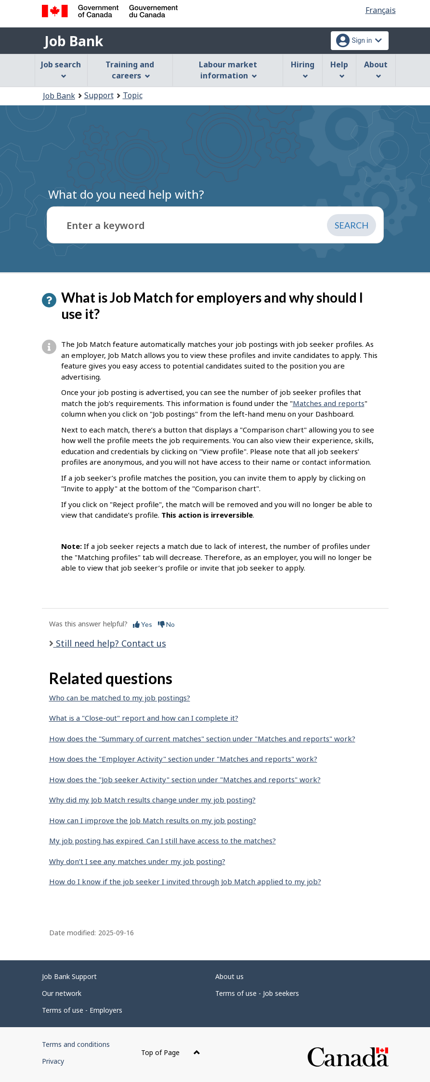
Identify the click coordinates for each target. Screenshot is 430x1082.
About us (229, 976)
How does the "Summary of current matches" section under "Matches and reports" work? (202, 738)
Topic (133, 95)
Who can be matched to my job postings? (119, 697)
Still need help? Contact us (109, 643)
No (166, 624)
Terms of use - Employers (82, 1010)
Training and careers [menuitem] (129, 70)
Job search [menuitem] (61, 69)
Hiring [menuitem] (302, 69)
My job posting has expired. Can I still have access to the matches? (162, 840)
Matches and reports (329, 403)
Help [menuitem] (339, 69)
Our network (61, 993)
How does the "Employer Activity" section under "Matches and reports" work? (183, 759)
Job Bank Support (69, 976)
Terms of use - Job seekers (257, 993)
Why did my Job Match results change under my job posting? (152, 799)
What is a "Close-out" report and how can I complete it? (143, 718)
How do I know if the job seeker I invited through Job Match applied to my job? (185, 881)
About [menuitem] (376, 69)
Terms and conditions (76, 1044)
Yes (142, 624)
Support (99, 95)
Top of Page (170, 1052)
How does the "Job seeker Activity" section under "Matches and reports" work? (185, 779)
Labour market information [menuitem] (228, 70)
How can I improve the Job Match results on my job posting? (152, 820)
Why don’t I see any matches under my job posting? (137, 861)
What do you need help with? (126, 194)
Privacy (53, 1061)
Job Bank (73, 41)
